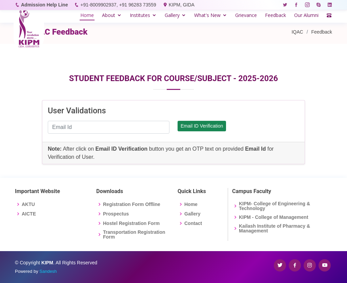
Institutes (140, 15)
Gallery (172, 15)
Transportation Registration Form (134, 234)
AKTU (28, 204)
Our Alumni (306, 15)
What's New (207, 15)
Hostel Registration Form (131, 223)
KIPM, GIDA (182, 4)
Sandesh (48, 271)
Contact (193, 223)
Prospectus (116, 213)
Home (87, 15)
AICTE (29, 213)
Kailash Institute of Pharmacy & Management (274, 228)
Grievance (246, 15)
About (108, 15)
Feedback (275, 15)
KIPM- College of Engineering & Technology (274, 206)
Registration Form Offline (131, 204)
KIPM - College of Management (273, 217)
